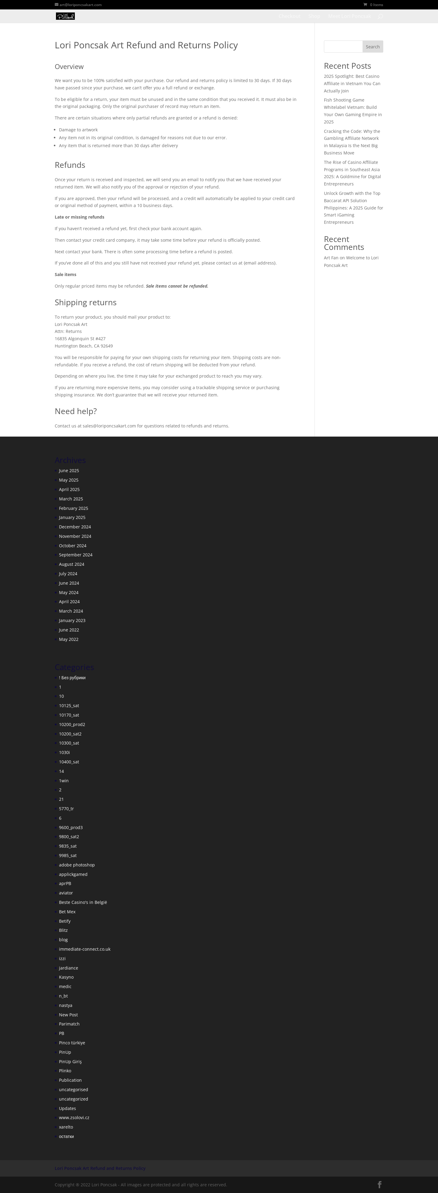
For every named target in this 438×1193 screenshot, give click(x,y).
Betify (65, 921)
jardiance (68, 968)
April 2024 (69, 601)
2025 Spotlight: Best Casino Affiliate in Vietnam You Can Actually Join (352, 83)
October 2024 (72, 545)
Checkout (290, 16)
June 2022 (69, 630)
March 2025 (71, 499)
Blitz (63, 930)
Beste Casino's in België (83, 902)
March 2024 (71, 611)
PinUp (65, 1052)
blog (63, 939)
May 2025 (68, 480)
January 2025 (72, 517)
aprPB (65, 883)
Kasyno (66, 977)
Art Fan (331, 258)
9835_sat (68, 846)
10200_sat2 (70, 734)
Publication (70, 1080)
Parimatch (69, 1024)
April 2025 (69, 489)
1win (64, 780)
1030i (64, 752)
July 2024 (68, 573)
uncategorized (73, 1099)
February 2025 (73, 508)
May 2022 (68, 639)
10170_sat (69, 715)
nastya (65, 1005)
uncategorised (73, 1089)
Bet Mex (67, 912)
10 (61, 696)
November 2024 (75, 536)
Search (373, 47)
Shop (314, 16)
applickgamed (73, 874)
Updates (67, 1108)
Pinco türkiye (72, 1043)
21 (61, 799)
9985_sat (68, 855)
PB (61, 1033)
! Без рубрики (72, 677)
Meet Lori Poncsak (349, 16)
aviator (66, 893)
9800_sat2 (69, 836)
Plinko (65, 1071)
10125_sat (69, 705)
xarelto (66, 1127)
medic (65, 986)
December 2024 (75, 527)
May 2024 (68, 592)
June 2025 (69, 470)
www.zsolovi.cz (74, 1117)
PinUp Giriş (70, 1061)
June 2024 (69, 583)
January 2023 (72, 620)
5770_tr (66, 808)
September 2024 (75, 555)
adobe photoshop (77, 865)
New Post (68, 1015)
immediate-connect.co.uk (84, 949)
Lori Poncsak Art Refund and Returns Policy (100, 1168)
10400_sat (69, 762)
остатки (66, 1136)
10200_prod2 (72, 724)
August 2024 (71, 564)
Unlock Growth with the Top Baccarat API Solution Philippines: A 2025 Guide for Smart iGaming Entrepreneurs (353, 207)
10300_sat (69, 743)
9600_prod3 (71, 827)
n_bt (63, 996)
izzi (62, 958)
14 (61, 771)
